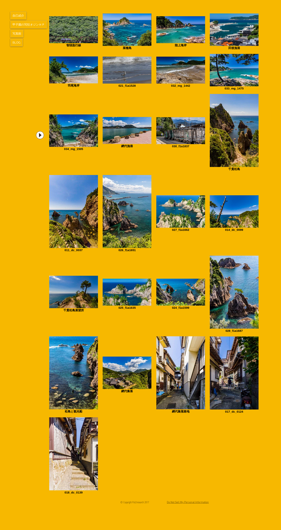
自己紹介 (18, 15)
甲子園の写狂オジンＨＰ (28, 24)
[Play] (40, 135)
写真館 (16, 33)
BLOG (16, 42)
